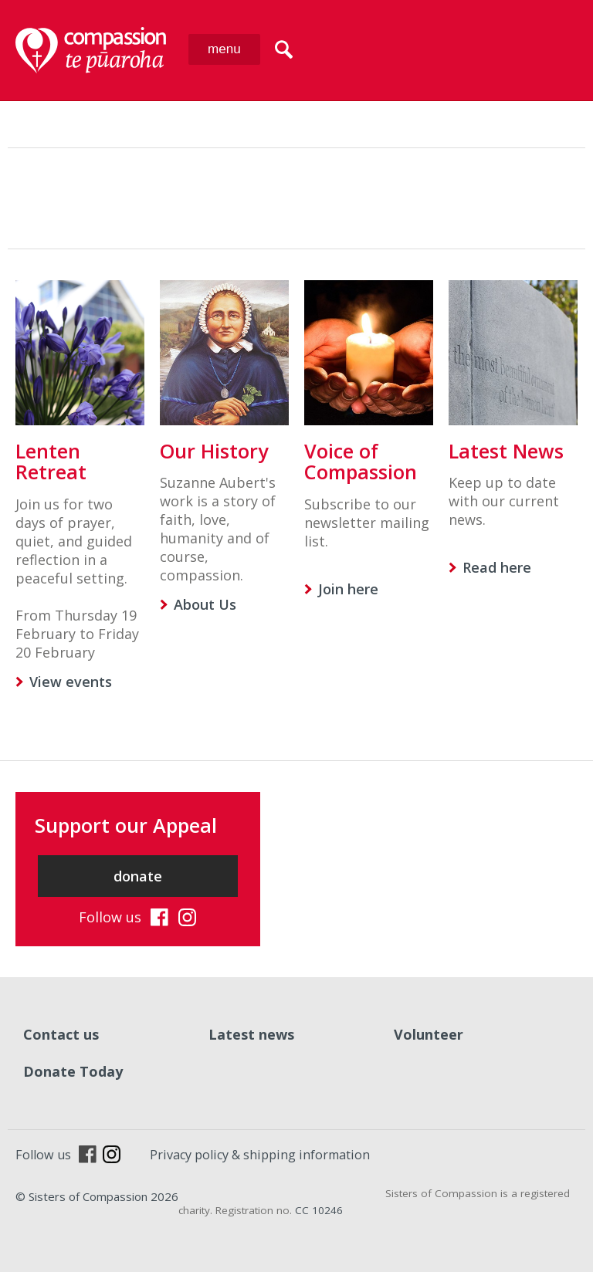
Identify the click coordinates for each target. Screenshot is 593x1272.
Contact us (61, 1034)
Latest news (251, 1034)
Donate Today (73, 1071)
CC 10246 (319, 1210)
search (283, 49)
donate (138, 876)
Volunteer (428, 1034)
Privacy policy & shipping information (260, 1154)
